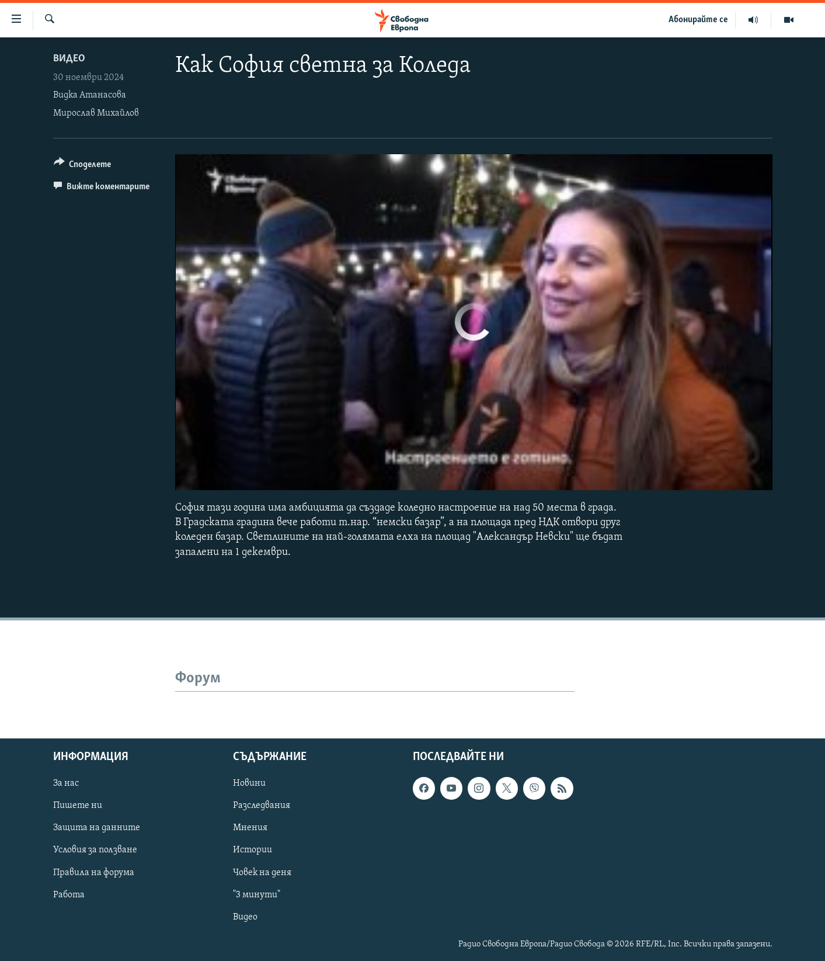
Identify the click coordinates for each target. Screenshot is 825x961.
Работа (69, 894)
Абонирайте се (698, 20)
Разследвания (261, 805)
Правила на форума (93, 872)
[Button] (83, 166)
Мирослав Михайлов (96, 113)
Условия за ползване (95, 850)
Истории (252, 850)
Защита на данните (96, 827)
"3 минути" (256, 894)
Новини (249, 783)
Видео (69, 58)
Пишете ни (77, 805)
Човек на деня (262, 872)
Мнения (250, 827)
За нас (66, 783)
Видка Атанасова (89, 95)
